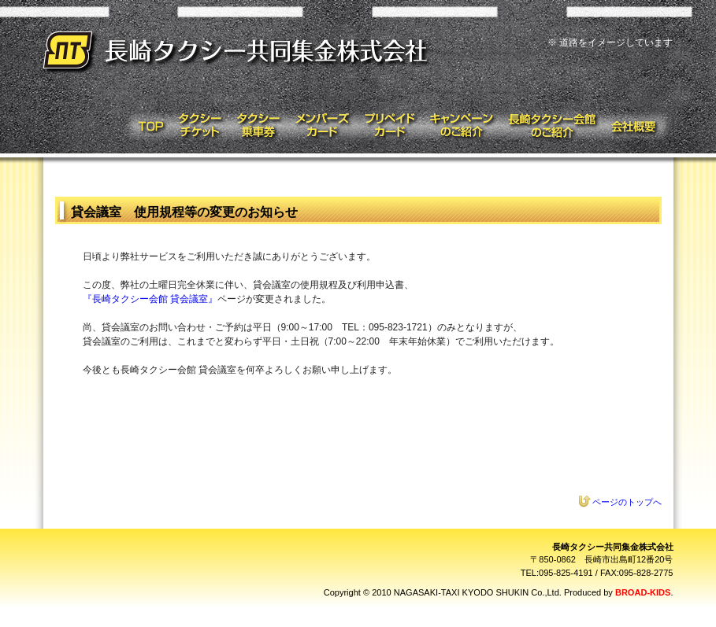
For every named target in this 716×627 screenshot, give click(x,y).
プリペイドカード (389, 126)
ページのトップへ (627, 502)
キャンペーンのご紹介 (462, 126)
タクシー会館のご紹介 (553, 126)
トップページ (146, 126)
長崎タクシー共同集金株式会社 (238, 53)
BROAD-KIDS (642, 592)
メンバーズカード (321, 126)
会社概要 (639, 126)
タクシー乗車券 (257, 126)
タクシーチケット (199, 126)
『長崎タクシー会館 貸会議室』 (150, 298)
